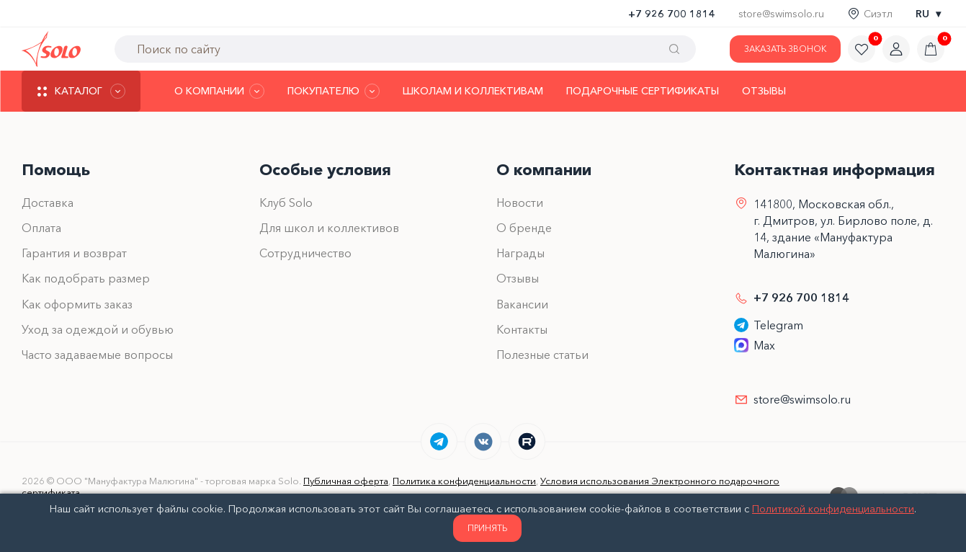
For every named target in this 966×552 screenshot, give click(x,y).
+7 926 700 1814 (671, 13)
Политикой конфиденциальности (833, 508)
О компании (543, 169)
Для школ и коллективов (329, 228)
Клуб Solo (286, 202)
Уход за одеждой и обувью (98, 329)
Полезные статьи (542, 354)
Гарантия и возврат (74, 253)
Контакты (521, 329)
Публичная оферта (345, 480)
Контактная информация (834, 169)
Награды (520, 253)
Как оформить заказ (77, 304)
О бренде (524, 228)
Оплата (41, 228)
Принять (487, 527)
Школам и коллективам (473, 90)
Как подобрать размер (86, 278)
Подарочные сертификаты (642, 90)
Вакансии (522, 304)
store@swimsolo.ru (781, 13)
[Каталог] (81, 91)
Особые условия (325, 169)
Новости (519, 202)
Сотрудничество (305, 253)
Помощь (56, 169)
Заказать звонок (785, 48)
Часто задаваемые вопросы (97, 354)
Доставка (47, 202)
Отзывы (764, 90)
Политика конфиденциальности (464, 480)
